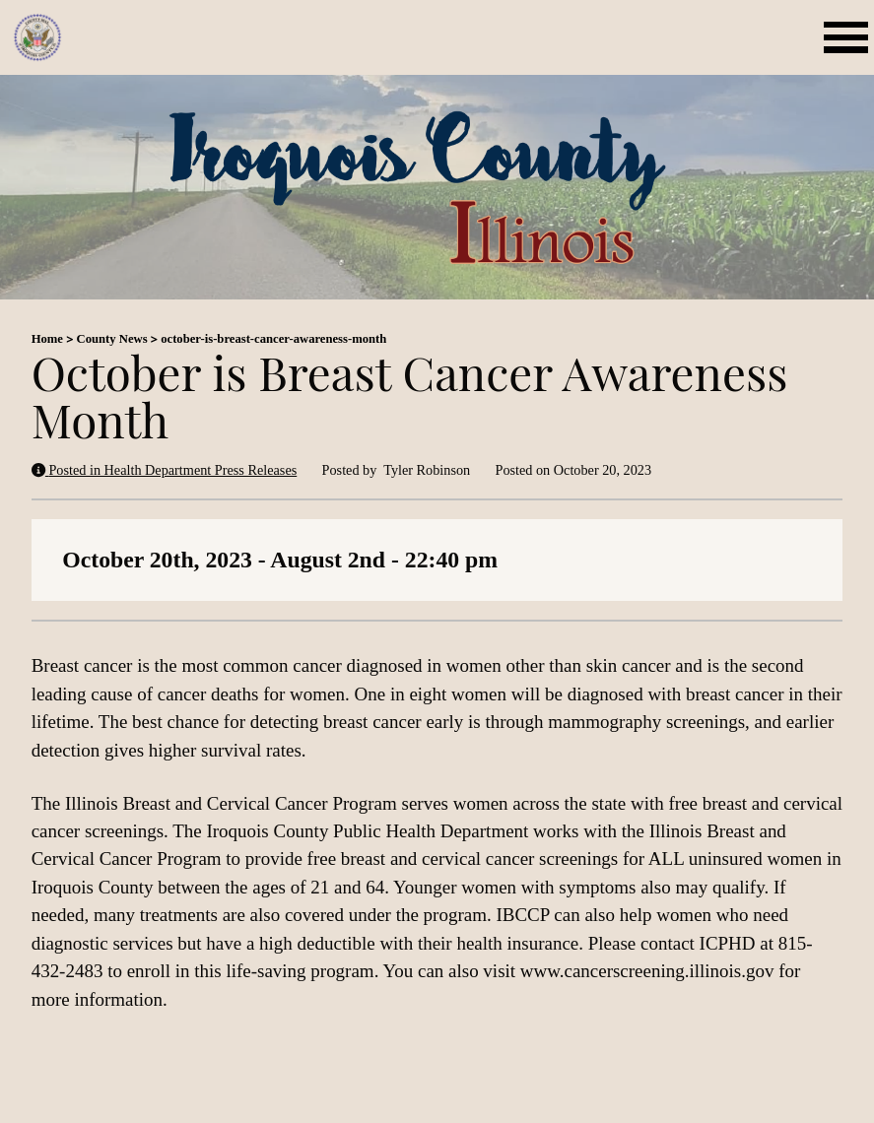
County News (112, 339)
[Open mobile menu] (849, 37)
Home (47, 339)
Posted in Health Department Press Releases (165, 470)
